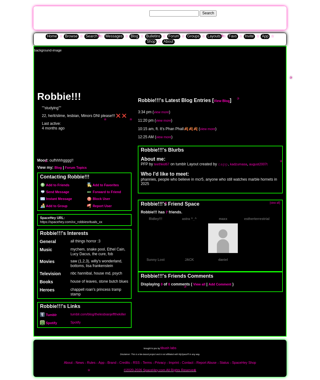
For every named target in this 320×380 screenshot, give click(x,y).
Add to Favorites (103, 185)
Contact (187, 362)
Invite (249, 36)
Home (52, 36)
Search (208, 13)
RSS (136, 362)
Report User (99, 206)
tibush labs (168, 348)
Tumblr (48, 315)
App (265, 36)
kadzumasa (238, 164)
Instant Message (56, 199)
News (80, 362)
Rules (91, 362)
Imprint (174, 362)
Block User (98, 199)
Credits (124, 362)
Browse (71, 36)
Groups (193, 36)
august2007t (258, 164)
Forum (173, 36)
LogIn (265, 13)
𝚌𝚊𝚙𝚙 (223, 164)
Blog (134, 36)
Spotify (48, 323)
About (168, 41)
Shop (151, 41)
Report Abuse (206, 362)
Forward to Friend (104, 192)
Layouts (214, 36)
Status (224, 362)
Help (254, 13)
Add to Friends (54, 185)
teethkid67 (161, 164)
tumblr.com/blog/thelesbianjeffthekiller (98, 314)
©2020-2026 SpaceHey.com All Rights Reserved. (160, 370)
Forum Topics (76, 167)
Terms (147, 362)
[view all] (275, 202)
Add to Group (54, 206)
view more (161, 112)
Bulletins (153, 36)
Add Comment (219, 284)
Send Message (54, 192)
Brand (112, 362)
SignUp (277, 13)
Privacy (160, 362)
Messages (114, 36)
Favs (233, 36)
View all (199, 284)
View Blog (222, 101)
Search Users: (136, 13)
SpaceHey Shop (244, 362)
